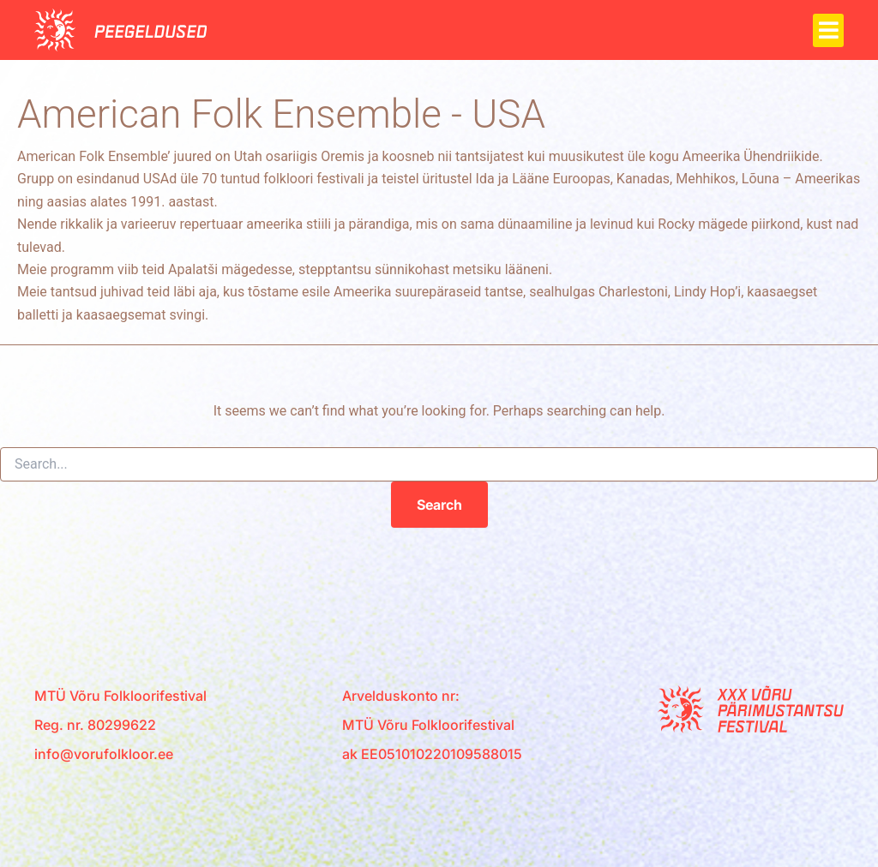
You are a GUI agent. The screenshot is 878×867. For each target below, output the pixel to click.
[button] (828, 30)
